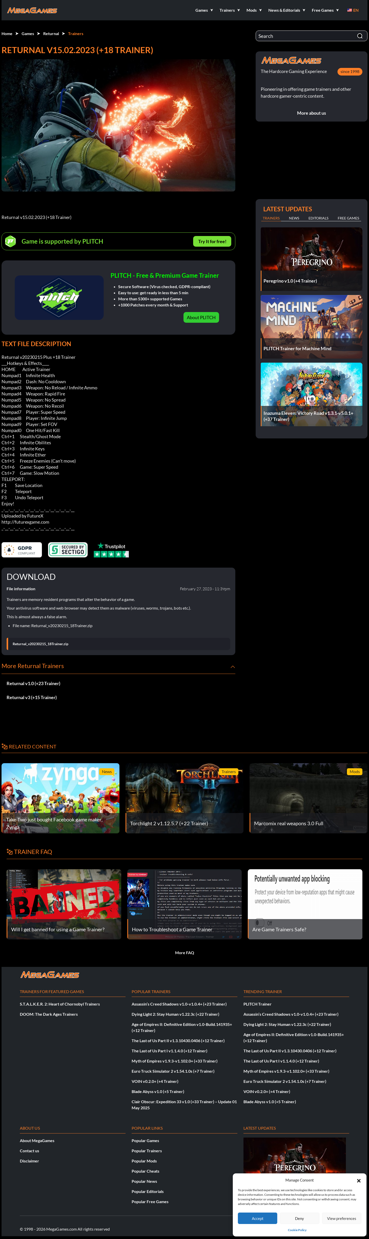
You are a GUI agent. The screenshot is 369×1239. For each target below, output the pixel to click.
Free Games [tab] (348, 218)
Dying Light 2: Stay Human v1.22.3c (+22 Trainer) (175, 1014)
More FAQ (184, 952)
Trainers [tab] (271, 218)
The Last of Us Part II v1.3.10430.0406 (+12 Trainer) (178, 1040)
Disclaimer (29, 1160)
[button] (358, 1180)
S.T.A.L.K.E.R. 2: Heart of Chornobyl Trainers (60, 1003)
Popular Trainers (147, 1150)
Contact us (29, 1150)
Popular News (144, 1181)
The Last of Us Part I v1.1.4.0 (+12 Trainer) (169, 1050)
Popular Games (145, 1140)
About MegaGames (37, 1140)
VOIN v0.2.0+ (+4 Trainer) (155, 1081)
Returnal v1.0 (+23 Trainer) (33, 683)
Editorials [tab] (318, 218)
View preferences (341, 1218)
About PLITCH (201, 317)
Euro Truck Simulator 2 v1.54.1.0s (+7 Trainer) (173, 1071)
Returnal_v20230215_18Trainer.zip (40, 644)
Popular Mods (144, 1160)
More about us (311, 113)
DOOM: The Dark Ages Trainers (49, 1014)
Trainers (75, 33)
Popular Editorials (148, 1191)
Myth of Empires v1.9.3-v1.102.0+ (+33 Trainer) (175, 1060)
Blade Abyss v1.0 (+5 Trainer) (158, 1091)
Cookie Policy (297, 1230)
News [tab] (294, 218)
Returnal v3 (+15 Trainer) (32, 697)
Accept (258, 1218)
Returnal (51, 33)
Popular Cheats (145, 1171)
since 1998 (350, 71)
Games (28, 33)
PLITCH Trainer (257, 1003)
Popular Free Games (150, 1201)
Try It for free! (212, 241)
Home (7, 33)
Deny (299, 1218)
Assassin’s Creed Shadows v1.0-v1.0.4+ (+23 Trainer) (179, 1003)
